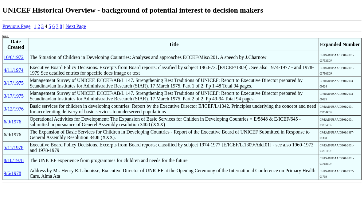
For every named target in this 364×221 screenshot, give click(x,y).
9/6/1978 (12, 173)
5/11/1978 (13, 147)
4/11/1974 (13, 70)
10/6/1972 (14, 57)
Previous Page (16, 26)
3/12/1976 (14, 108)
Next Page (76, 26)
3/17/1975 (14, 83)
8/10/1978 (14, 160)
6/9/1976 (12, 121)
